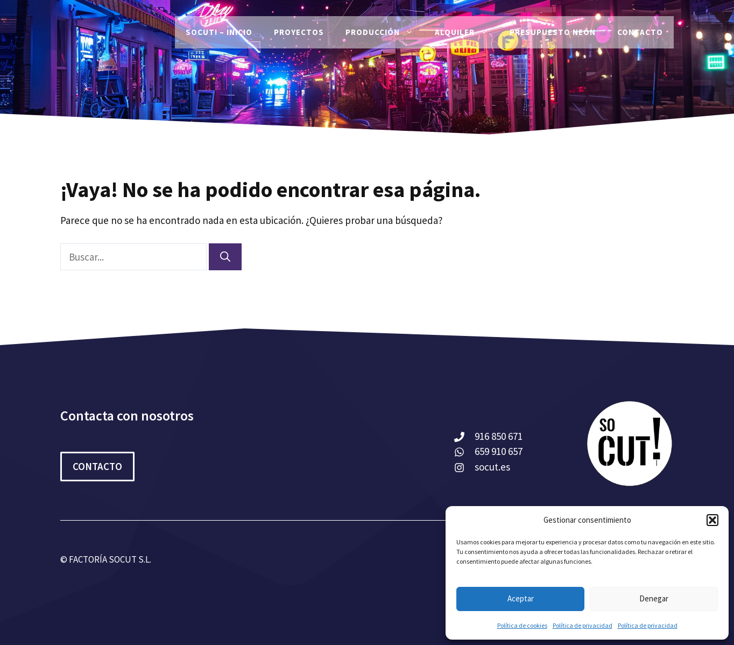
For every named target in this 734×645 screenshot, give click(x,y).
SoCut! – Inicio (219, 32)
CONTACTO (97, 466)
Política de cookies (522, 625)
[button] (712, 520)
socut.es (492, 466)
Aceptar (520, 598)
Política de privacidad (582, 625)
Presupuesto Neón (553, 32)
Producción (384, 32)
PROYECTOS (299, 32)
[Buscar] (225, 257)
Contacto (640, 32)
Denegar (653, 598)
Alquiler (467, 32)
